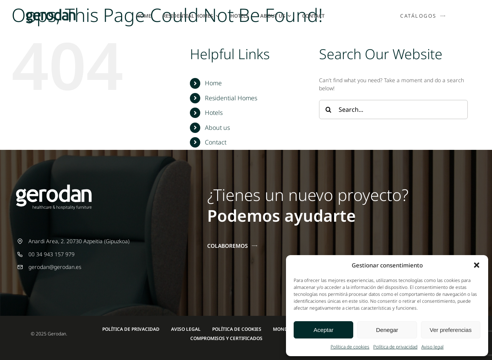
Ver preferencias (451, 330)
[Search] (328, 109)
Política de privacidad (395, 346)
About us (217, 127)
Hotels (214, 112)
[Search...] (393, 109)
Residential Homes (231, 98)
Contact (215, 142)
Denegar (387, 330)
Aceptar (324, 330)
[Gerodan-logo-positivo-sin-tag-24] (51, 11)
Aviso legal (432, 346)
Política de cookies (350, 346)
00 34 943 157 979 (51, 254)
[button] (476, 265)
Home (213, 83)
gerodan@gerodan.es (54, 266)
